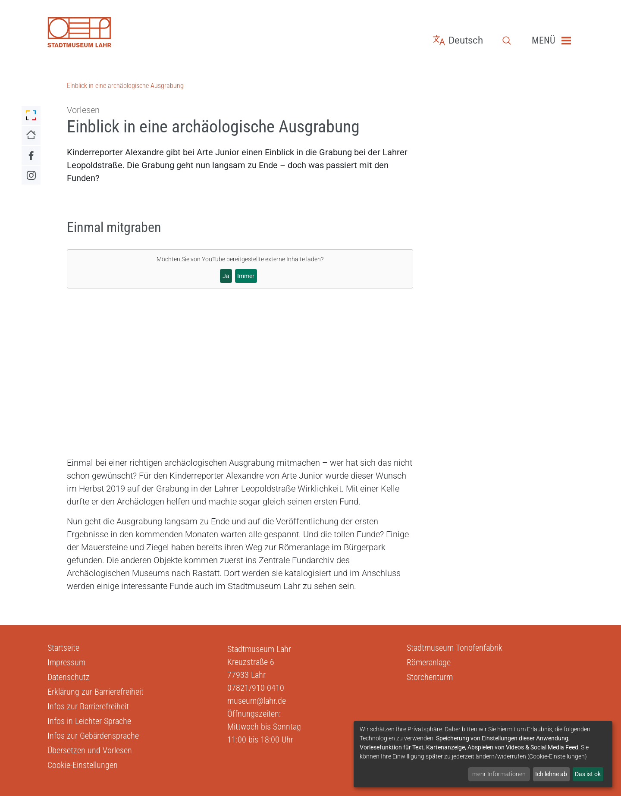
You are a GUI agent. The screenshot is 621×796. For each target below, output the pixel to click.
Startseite (63, 647)
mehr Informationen (499, 774)
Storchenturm (430, 677)
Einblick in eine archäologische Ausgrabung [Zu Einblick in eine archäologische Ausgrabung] (125, 85)
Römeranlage (429, 662)
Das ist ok (588, 774)
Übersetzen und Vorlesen (89, 750)
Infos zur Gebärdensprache (93, 735)
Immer (245, 276)
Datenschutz (68, 677)
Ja (226, 276)
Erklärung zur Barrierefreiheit (95, 691)
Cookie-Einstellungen (82, 765)
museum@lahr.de (256, 701)
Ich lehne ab (551, 774)
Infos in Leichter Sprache (89, 721)
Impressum (66, 662)
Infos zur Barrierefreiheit (88, 706)
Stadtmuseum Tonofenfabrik (454, 647)
